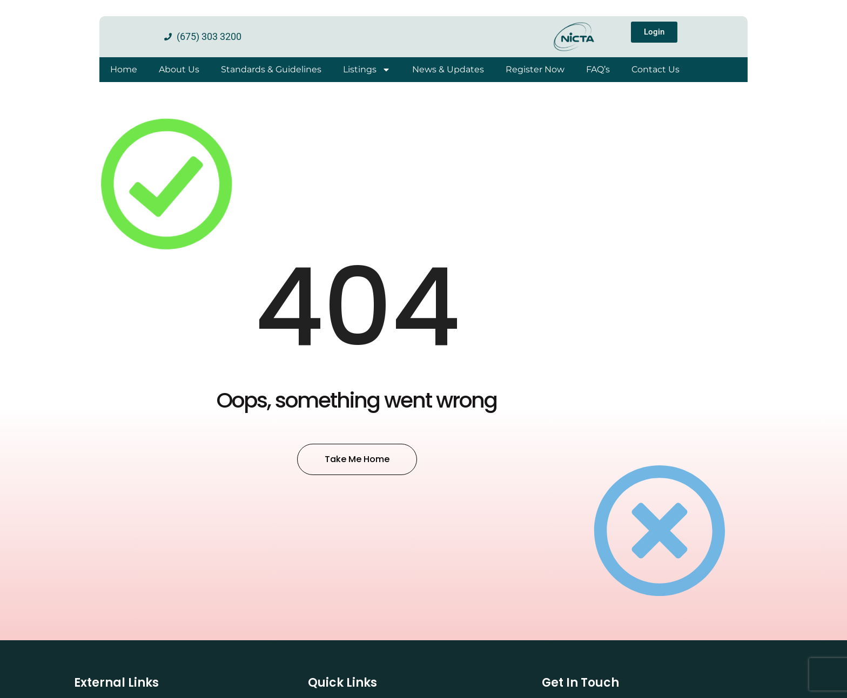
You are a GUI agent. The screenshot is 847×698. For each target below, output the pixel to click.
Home (123, 69)
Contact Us (655, 69)
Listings (367, 69)
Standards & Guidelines (271, 69)
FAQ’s (598, 69)
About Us (179, 69)
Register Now (535, 69)
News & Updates (448, 69)
